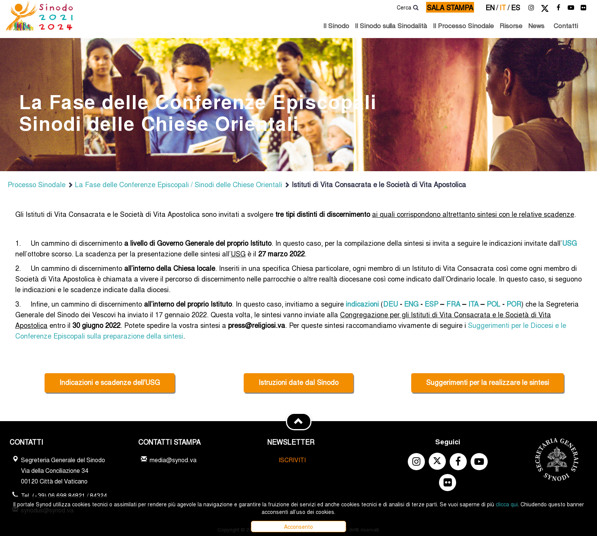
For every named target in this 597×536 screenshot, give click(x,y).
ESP (431, 304)
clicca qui (507, 504)
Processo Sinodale (36, 184)
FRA (453, 304)
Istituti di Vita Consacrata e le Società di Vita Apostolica (375, 184)
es (515, 7)
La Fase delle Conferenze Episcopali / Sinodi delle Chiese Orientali (174, 184)
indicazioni (362, 304)
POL (493, 304)
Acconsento (298, 526)
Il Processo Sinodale (463, 25)
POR (513, 304)
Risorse (511, 25)
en (491, 7)
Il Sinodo (336, 25)
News (536, 25)
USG (569, 243)
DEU (390, 304)
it (504, 7)
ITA (473, 304)
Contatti (566, 25)
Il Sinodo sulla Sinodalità (391, 25)
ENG (411, 304)
